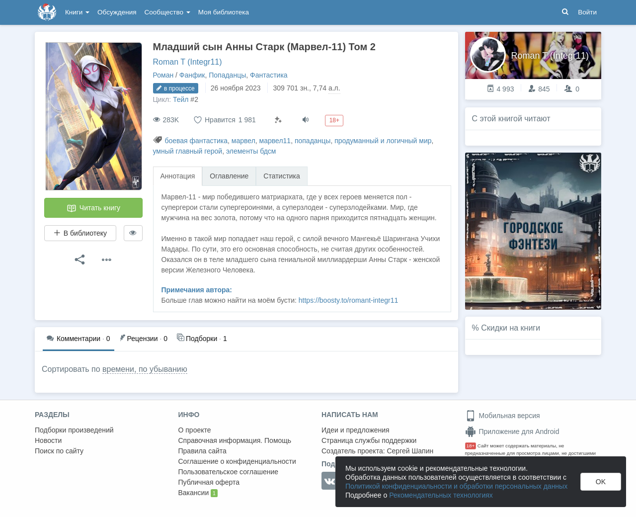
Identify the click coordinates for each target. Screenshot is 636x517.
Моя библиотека (223, 12)
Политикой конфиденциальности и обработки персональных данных (456, 486)
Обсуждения (116, 12)
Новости (48, 440)
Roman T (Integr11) (187, 62)
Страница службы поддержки (368, 440)
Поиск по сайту (59, 451)
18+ (471, 445)
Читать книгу (93, 208)
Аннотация (177, 176)
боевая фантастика (196, 141)
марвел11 (275, 141)
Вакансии (198, 493)
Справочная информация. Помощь (235, 440)
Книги (77, 12)
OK (601, 482)
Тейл (181, 99)
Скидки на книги (510, 328)
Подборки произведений (74, 430)
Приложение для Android (512, 431)
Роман (163, 75)
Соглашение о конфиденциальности (237, 461)
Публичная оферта (209, 482)
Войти (587, 12)
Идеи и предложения (355, 430)
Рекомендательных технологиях (441, 495)
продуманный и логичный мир (382, 141)
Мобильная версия (502, 415)
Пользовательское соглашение (228, 472)
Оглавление (229, 176)
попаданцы (313, 141)
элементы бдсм (251, 151)
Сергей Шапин (410, 451)
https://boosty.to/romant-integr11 (348, 300)
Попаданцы (227, 75)
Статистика (281, 176)
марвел (243, 141)
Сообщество (167, 12)
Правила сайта (202, 451)
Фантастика (269, 75)
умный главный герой (188, 151)
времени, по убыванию (144, 369)
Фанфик (192, 75)
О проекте (194, 430)
